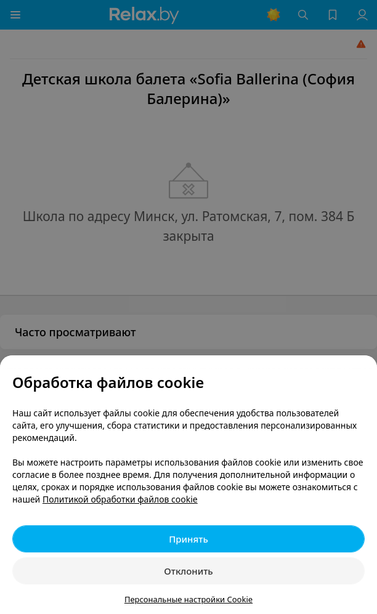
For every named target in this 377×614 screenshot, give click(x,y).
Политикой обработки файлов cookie (120, 499)
